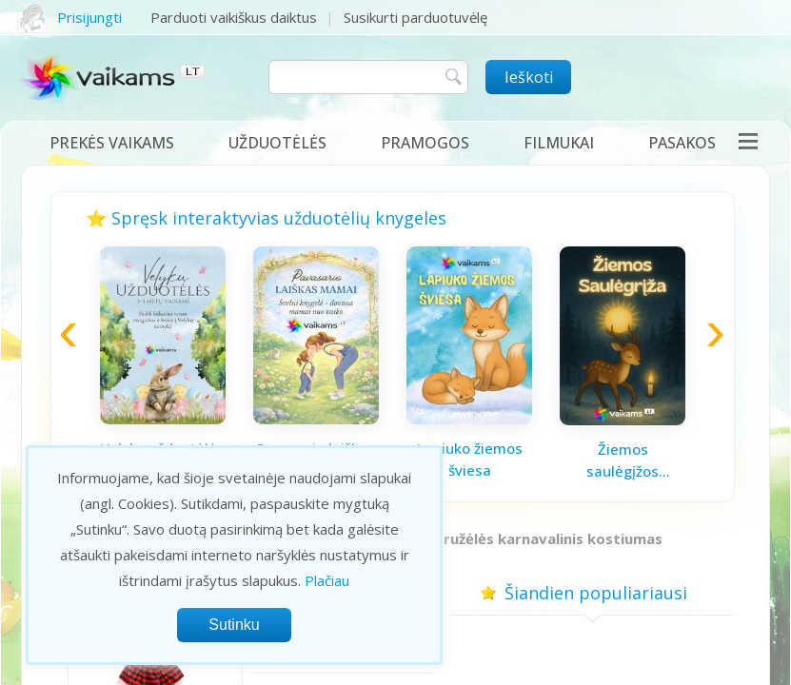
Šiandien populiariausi (592, 592)
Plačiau (327, 580)
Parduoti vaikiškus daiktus (233, 17)
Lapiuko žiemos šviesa (470, 459)
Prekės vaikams (111, 142)
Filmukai (559, 142)
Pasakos (682, 142)
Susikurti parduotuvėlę (415, 17)
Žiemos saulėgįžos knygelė (622, 460)
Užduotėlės (277, 142)
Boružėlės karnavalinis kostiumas (543, 538)
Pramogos (425, 142)
